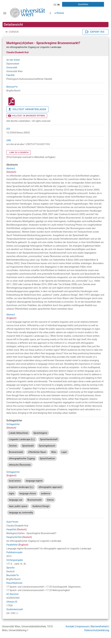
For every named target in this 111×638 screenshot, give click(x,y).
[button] (56, 5)
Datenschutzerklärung (96, 630)
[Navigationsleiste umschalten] (5, 13)
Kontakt (70, 626)
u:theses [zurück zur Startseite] (59, 12)
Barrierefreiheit (99, 626)
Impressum (82, 626)
